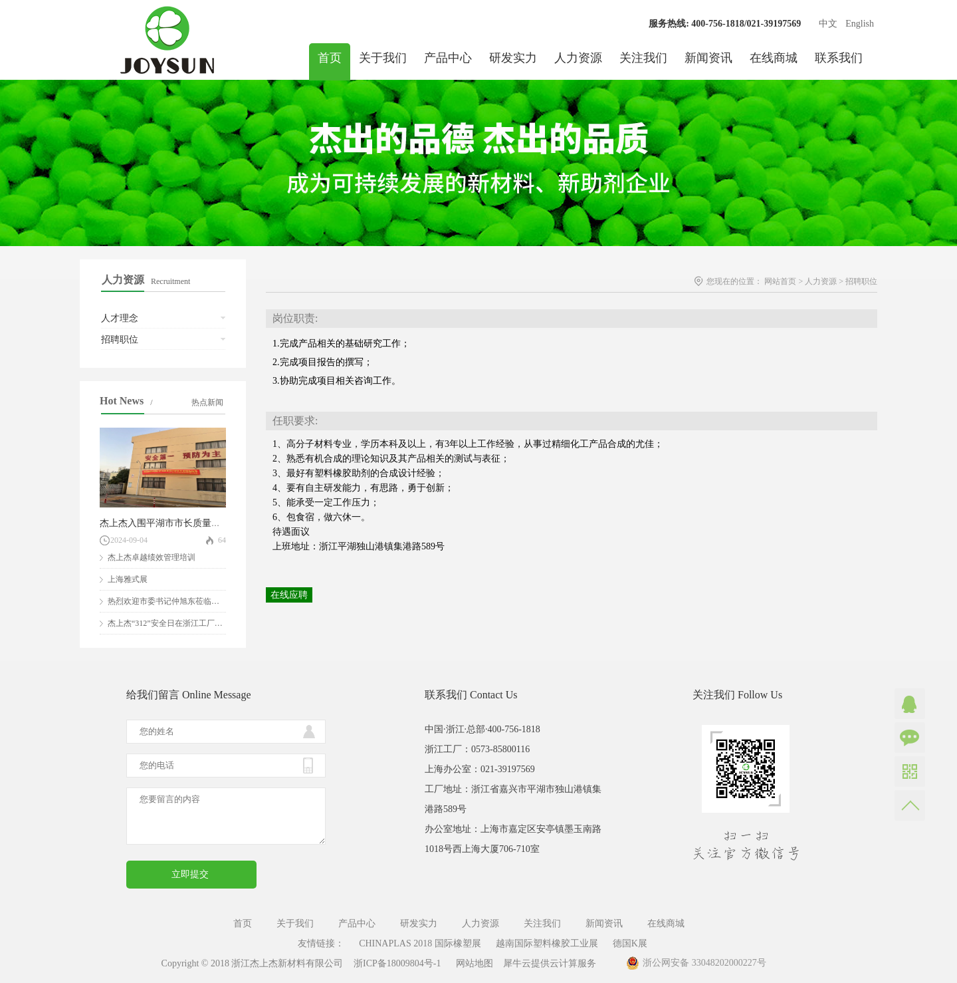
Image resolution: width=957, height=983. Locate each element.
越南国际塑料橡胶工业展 (547, 943)
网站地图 (472, 963)
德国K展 (630, 943)
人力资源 (821, 281)
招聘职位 (861, 281)
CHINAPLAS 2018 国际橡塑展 (420, 943)
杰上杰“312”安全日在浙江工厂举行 (169, 623)
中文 (828, 24)
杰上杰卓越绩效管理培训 (151, 557)
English (859, 24)
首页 (330, 58)
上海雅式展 (128, 579)
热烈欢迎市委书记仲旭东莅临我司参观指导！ (187, 601)
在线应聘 (289, 595)
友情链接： (321, 943)
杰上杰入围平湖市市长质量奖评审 (169, 523)
